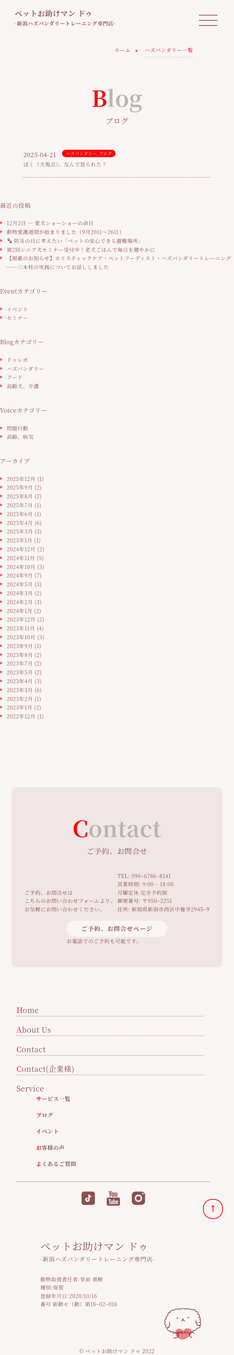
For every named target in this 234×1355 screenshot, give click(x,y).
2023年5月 (20, 672)
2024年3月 (20, 593)
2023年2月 (20, 698)
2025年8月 (20, 496)
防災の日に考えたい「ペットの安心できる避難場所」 (75, 240)
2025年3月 (20, 531)
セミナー (17, 317)
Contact (31, 1049)
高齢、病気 (20, 436)
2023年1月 (19, 707)
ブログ (105, 153)
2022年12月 (21, 716)
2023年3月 (20, 690)
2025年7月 (20, 505)
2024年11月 (21, 558)
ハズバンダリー (81, 153)
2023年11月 (21, 628)
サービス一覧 (53, 1098)
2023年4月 (20, 681)
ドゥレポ (17, 359)
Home (27, 1010)
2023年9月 (20, 646)
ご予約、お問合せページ (116, 928)
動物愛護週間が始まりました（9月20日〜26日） (66, 232)
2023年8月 (20, 654)
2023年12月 (21, 619)
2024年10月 (21, 566)
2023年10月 (21, 637)
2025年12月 (21, 478)
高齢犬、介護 (23, 386)
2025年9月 (20, 487)
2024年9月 (20, 575)
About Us (33, 1029)
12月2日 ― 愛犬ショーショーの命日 (50, 223)
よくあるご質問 (56, 1164)
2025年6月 (20, 514)
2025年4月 (20, 522)
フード (15, 377)
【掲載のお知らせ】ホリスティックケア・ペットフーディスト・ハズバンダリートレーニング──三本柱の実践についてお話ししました (119, 262)
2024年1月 (19, 610)
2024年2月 (20, 602)
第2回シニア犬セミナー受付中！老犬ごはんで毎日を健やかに (81, 249)
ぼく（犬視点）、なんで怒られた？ (65, 164)
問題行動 (17, 428)
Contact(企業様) (45, 1068)
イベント (17, 309)
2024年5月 (20, 584)
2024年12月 (21, 549)
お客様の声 (50, 1147)
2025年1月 (19, 540)
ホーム (122, 50)
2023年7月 (20, 663)
